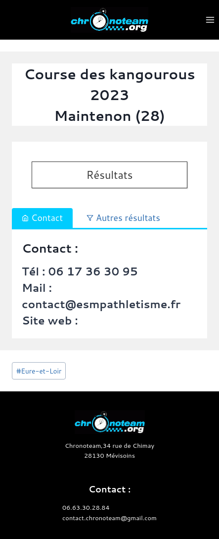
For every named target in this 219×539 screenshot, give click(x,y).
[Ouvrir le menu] (210, 19)
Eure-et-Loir (38, 371)
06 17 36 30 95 (92, 271)
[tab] (42, 218)
